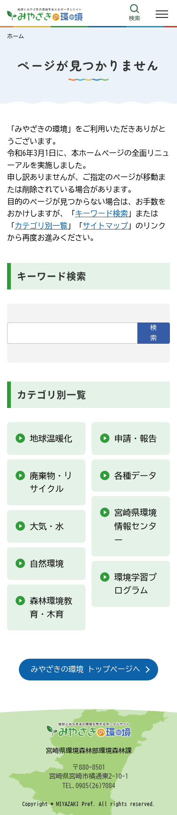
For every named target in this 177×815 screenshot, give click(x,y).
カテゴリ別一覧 (41, 225)
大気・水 (47, 526)
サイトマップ (105, 225)
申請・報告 (135, 438)
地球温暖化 (51, 438)
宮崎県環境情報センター (135, 526)
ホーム (15, 36)
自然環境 (47, 563)
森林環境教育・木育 (51, 607)
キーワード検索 (101, 213)
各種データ (135, 475)
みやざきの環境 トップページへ (85, 669)
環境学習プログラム (135, 584)
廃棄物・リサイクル (51, 482)
